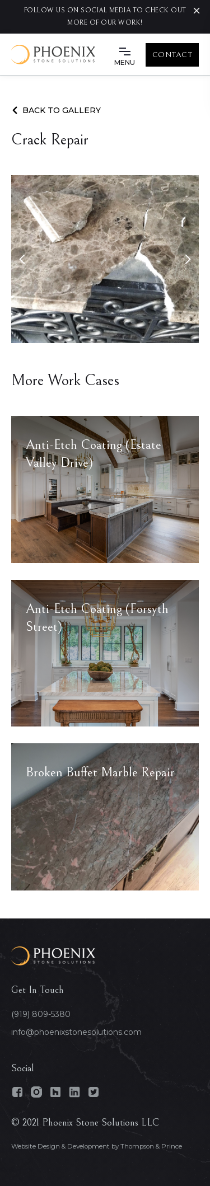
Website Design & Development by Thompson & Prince (96, 1146)
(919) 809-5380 (41, 1014)
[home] (53, 54)
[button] (125, 55)
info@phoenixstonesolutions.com (76, 1032)
